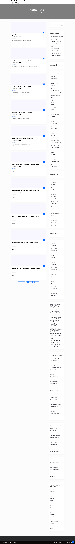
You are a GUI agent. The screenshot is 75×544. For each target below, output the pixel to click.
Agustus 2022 (53, 274)
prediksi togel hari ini (55, 144)
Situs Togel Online (53, 433)
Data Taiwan (53, 192)
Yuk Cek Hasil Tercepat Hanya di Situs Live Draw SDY (25, 242)
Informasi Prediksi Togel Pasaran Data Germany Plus (25, 216)
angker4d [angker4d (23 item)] (52, 307)
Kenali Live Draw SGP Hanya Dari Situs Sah (22, 138)
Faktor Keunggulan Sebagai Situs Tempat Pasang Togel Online (56, 45)
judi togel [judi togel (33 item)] (52, 320)
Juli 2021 (52, 297)
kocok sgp (53, 210)
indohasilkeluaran (53, 526)
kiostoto (51, 489)
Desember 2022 (54, 267)
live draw (52, 121)
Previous (20, 282)
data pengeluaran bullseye (56, 92)
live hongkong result (55, 130)
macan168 (52, 516)
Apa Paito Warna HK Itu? (18, 35)
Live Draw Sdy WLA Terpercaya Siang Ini (22, 112)
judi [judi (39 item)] (53, 319)
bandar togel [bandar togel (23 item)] (52, 310)
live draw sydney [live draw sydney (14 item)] (52, 324)
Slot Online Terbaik (53, 449)
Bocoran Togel (53, 476)
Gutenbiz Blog (56, 542)
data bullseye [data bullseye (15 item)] (52, 312)
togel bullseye (53, 163)
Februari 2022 (53, 285)
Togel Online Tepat (53, 411)
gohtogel (52, 514)
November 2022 (54, 269)
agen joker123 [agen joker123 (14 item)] (52, 305)
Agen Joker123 (54, 78)
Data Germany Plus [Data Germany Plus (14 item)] (57, 312)
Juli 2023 (52, 255)
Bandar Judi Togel (54, 87)
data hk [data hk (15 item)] (51, 314)
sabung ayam (53, 154)
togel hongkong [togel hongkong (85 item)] (55, 340)
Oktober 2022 (53, 271)
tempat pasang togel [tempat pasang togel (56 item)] (56, 333)
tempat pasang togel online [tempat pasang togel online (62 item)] (56, 336)
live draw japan (54, 220)
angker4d (52, 491)
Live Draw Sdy (53, 196)
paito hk (52, 218)
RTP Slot (52, 152)
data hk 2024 (53, 224)
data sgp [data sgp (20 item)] (54, 314)
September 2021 (54, 293)
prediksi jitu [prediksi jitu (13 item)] (51, 328)
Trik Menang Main (53, 415)
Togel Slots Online (53, 442)
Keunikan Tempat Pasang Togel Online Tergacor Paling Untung (56, 50)
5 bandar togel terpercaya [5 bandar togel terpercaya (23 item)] (55, 304)
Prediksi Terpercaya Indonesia (56, 462)
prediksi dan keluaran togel (56, 138)
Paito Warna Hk (54, 203)
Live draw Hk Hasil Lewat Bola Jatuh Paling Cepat (24, 86)
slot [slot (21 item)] (61, 329)
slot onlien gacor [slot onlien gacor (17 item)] (56, 330)
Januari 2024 (53, 247)
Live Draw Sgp (53, 198)
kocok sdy (53, 211)
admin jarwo (53, 74)
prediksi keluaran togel (55, 140)
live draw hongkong (54, 123)
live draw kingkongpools (55, 213)
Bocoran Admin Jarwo (54, 451)
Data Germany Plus (54, 186)
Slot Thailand (53, 159)
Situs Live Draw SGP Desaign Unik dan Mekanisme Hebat (26, 268)
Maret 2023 (53, 262)
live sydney (53, 131)
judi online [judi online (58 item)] (57, 319)
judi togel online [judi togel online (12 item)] (57, 320)
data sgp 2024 (54, 225)
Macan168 (53, 135)
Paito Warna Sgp (54, 206)
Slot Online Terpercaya (54, 437)
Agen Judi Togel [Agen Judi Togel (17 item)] (52, 306)
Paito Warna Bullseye (55, 199)
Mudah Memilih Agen (54, 406)
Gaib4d (52, 100)
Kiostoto (52, 118)
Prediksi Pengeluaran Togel (56, 142)
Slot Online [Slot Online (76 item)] (53, 332)
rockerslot (52, 523)
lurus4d (52, 133)
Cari (51, 23)
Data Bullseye (53, 182)
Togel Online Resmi (53, 444)
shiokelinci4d (52, 519)
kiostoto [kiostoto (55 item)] (52, 322)
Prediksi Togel (52, 474)
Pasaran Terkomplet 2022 (55, 446)
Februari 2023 (53, 264)
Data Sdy (53, 189)
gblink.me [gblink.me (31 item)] (52, 315)
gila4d (51, 505)
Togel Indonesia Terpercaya (55, 404)
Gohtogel (53, 106)
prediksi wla (53, 149)
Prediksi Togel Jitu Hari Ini (56, 145)
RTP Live (52, 150)
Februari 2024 (53, 245)
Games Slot (53, 102)
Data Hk (52, 187)
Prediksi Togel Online (55, 147)
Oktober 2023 (53, 252)
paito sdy (53, 215)
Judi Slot (52, 111)
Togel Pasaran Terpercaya (55, 439)
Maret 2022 (53, 283)
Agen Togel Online (54, 83)
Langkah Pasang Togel (54, 413)
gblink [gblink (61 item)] (58, 314)
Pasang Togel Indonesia (54, 402)
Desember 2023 (54, 248)
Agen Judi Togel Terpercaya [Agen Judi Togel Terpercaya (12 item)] (59, 306)
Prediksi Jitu (52, 471)
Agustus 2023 (53, 253)
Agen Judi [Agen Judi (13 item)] (55, 305)
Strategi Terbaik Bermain (55, 392)
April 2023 (53, 260)
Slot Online (53, 157)
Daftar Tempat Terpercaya (55, 367)
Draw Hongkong (54, 99)
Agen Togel (53, 81)
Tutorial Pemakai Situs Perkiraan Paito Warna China (25, 164)
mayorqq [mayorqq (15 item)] (57, 324)
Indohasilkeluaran (54, 107)
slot (52, 156)
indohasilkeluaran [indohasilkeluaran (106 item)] (56, 317)
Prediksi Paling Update (54, 465)
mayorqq (52, 502)
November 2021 (54, 290)
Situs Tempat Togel (53, 360)
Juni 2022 (53, 278)
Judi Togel (53, 112)
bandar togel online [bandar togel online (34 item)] (54, 311)
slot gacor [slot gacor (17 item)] (51, 330)
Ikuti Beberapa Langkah (54, 379)
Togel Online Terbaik (54, 399)
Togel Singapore (54, 166)
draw (52, 97)
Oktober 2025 (53, 241)
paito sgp (53, 217)
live (51, 119)
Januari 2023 (53, 266)
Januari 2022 (53, 286)
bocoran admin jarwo (55, 90)
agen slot (53, 80)
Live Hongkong (54, 128)
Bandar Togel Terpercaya (55, 430)
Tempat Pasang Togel (55, 161)
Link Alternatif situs (53, 383)
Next (37, 282)
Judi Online (53, 109)
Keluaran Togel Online (54, 467)
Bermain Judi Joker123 (54, 395)
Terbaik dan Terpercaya (54, 388)
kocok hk (53, 208)
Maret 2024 (53, 243)
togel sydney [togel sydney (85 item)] (54, 346)
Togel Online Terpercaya (55, 435)
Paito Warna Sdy (54, 205)
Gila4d (52, 104)
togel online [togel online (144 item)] (54, 342)
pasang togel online (54, 521)
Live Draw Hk (53, 194)
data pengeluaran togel (55, 95)
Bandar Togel (53, 88)
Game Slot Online (53, 369)
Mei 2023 (52, 259)
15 (35, 282)
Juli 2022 (52, 276)
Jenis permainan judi (54, 372)
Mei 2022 (52, 279)
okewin (51, 528)
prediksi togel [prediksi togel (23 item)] (56, 328)
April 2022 (53, 281)
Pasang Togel (53, 137)
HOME (61, 2)
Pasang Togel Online (54, 376)
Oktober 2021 (53, 291)
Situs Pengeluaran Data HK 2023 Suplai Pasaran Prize (25, 190)
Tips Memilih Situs (53, 385)
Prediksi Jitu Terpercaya (54, 469)
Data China (53, 184)
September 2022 (54, 272)
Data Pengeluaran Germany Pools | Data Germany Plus (26, 61)
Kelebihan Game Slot (54, 374)
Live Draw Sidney (54, 125)
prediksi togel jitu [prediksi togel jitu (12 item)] (52, 329)
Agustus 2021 (53, 295)
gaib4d (51, 500)
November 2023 (54, 250)
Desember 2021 (54, 288)
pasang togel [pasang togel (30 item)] (53, 325)
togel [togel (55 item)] (51, 338)
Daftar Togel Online (54, 381)
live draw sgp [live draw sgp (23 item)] (52, 323)
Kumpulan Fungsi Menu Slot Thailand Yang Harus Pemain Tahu (56, 55)
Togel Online (13, 38)
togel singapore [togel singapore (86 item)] (55, 344)
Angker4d (53, 85)
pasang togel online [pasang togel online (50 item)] (55, 327)
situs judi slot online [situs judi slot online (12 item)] (57, 329)
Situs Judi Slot (52, 362)
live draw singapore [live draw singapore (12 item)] (57, 323)
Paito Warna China (54, 201)
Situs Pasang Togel (53, 365)
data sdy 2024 (53, 222)
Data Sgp (53, 191)
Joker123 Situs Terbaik (54, 390)
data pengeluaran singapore (56, 93)
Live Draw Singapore (55, 126)
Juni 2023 (53, 257)
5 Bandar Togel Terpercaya (56, 73)
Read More (14, 42)
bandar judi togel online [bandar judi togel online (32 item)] (55, 309)
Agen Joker (53, 76)
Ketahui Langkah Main (54, 408)
